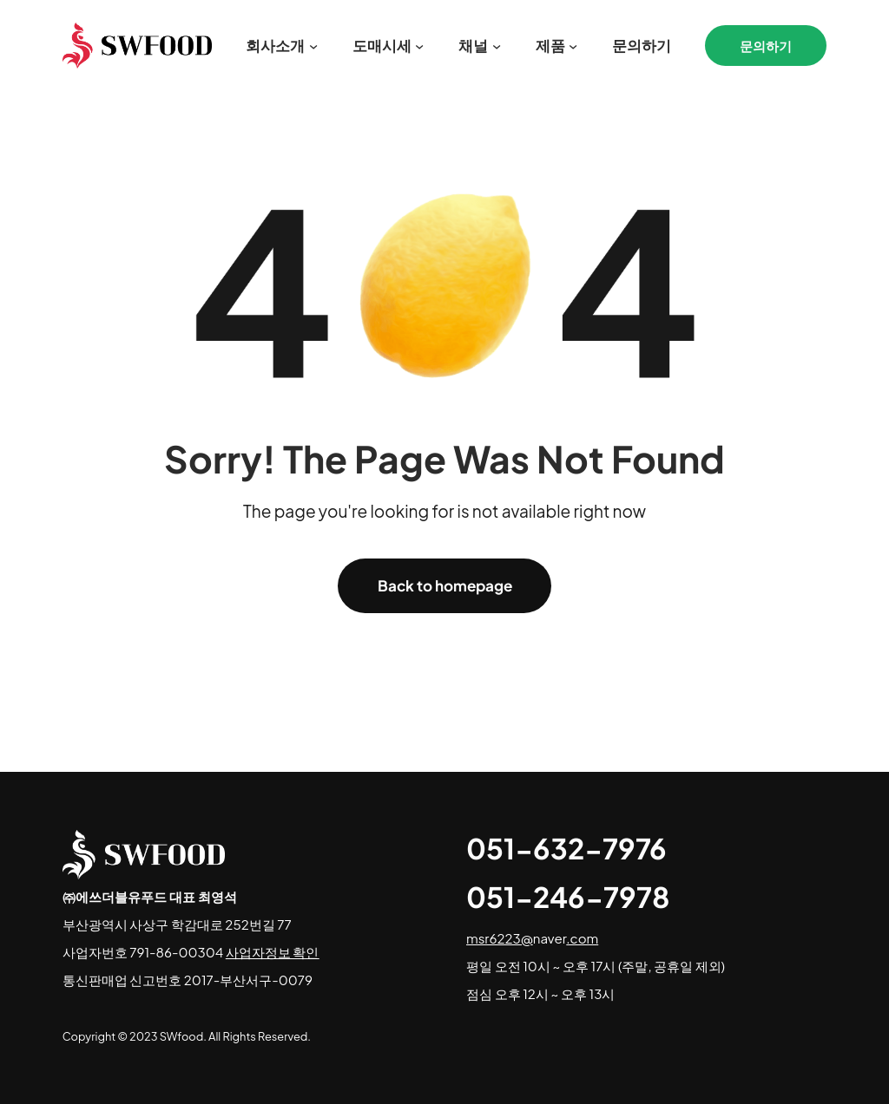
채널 (473, 45)
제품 (550, 45)
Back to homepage (445, 585)
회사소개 (275, 45)
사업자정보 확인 (272, 952)
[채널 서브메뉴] (496, 46)
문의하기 (766, 45)
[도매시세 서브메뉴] (419, 46)
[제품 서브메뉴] (573, 46)
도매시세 (382, 45)
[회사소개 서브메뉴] (313, 46)
